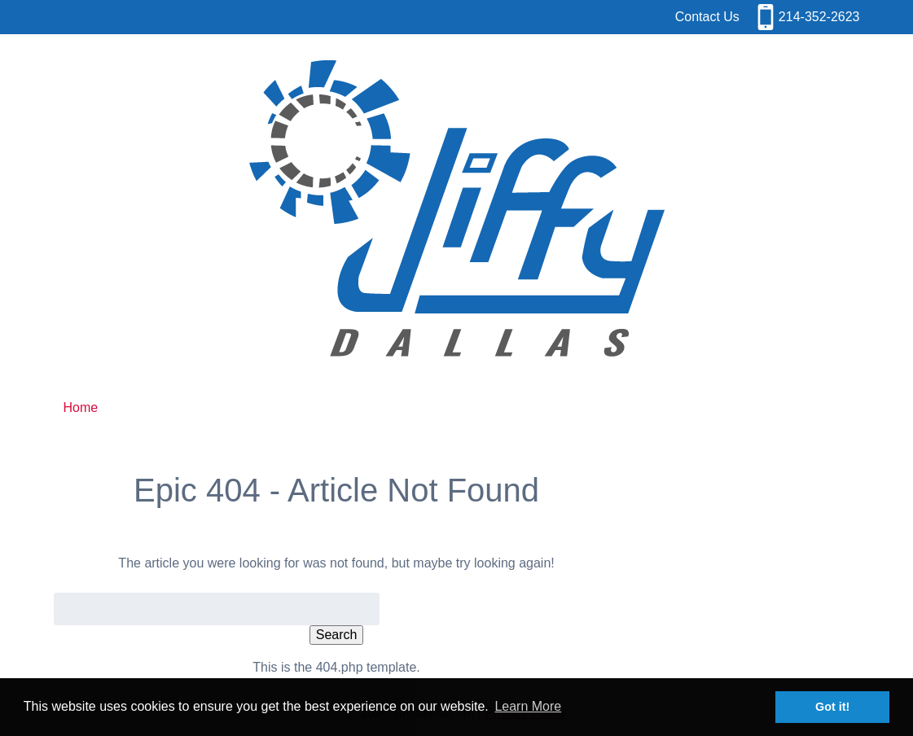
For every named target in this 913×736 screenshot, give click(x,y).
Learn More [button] (527, 706)
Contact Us (707, 17)
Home (81, 407)
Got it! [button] (832, 706)
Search (337, 635)
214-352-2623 (819, 17)
